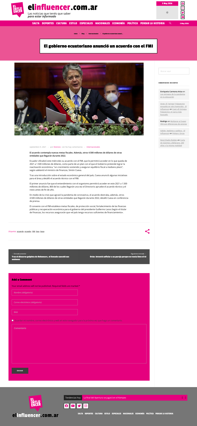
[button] (185, 397)
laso (37, 231)
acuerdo (20, 231)
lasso (42, 231)
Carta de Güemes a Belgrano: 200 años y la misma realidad (172, 143)
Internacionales (93, 34)
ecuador (28, 231)
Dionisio (57, 147)
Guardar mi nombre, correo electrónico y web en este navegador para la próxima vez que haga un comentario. (68, 320)
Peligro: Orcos (178, 133)
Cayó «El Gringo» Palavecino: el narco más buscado (173, 112)
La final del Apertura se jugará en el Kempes (105, 397)
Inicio (75, 34)
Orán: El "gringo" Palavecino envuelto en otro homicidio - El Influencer (173, 106)
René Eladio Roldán (168, 140)
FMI (33, 231)
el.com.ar (63, 7)
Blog (83, 34)
